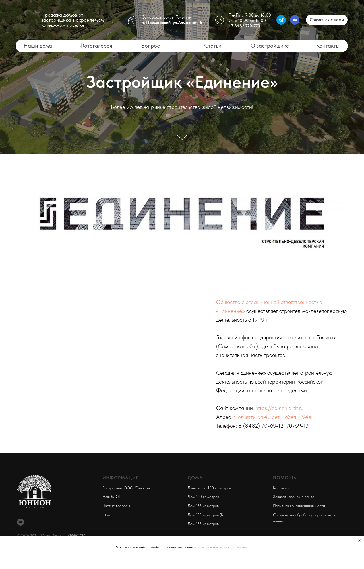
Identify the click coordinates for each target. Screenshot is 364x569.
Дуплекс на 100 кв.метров (209, 488)
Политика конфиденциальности (299, 505)
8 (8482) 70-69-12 (261, 425)
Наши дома (38, 45)
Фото (106, 515)
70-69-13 (297, 425)
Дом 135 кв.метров (203, 505)
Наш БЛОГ (111, 496)
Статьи (213, 45)
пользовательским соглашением (224, 547)
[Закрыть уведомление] (360, 540)
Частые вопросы (116, 505)
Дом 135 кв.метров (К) (206, 515)
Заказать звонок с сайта (293, 496)
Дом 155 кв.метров (203, 523)
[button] (327, 20)
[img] (25, 20)
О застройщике (270, 45)
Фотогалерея (95, 45)
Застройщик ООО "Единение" (127, 488)
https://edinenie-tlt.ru (279, 408)
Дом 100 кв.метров (203, 496)
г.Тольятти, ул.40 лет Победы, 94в (272, 416)
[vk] (20, 522)
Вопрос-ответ (151, 50)
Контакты (328, 45)
